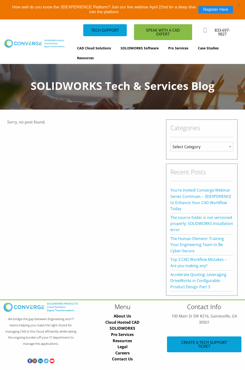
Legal (122, 346)
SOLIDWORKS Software (140, 48)
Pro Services (178, 48)
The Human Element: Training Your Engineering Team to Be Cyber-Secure (197, 244)
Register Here (215, 9)
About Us (122, 316)
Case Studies (208, 48)
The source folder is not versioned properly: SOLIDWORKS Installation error (201, 223)
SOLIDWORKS (122, 328)
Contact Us (122, 359)
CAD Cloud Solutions (94, 48)
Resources (85, 58)
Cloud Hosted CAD (122, 322)
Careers (122, 353)
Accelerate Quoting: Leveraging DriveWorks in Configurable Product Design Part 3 (198, 280)
